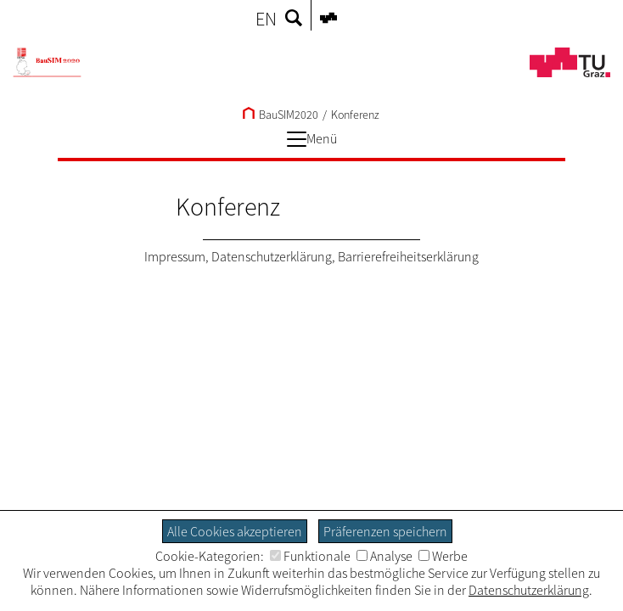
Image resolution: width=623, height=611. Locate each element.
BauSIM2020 (280, 114)
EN (266, 19)
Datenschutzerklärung (271, 256)
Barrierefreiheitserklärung (408, 256)
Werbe (443, 555)
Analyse (384, 555)
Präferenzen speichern (385, 531)
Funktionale (310, 555)
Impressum (174, 256)
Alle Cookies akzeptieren (234, 531)
